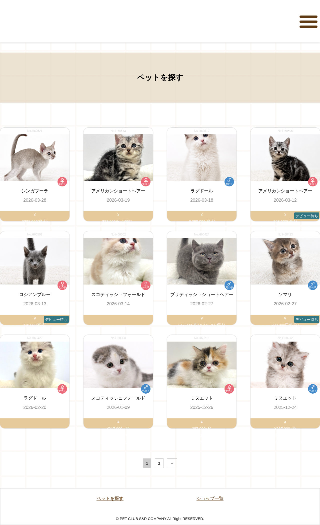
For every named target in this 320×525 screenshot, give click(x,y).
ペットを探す (110, 498)
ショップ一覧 (210, 498)
